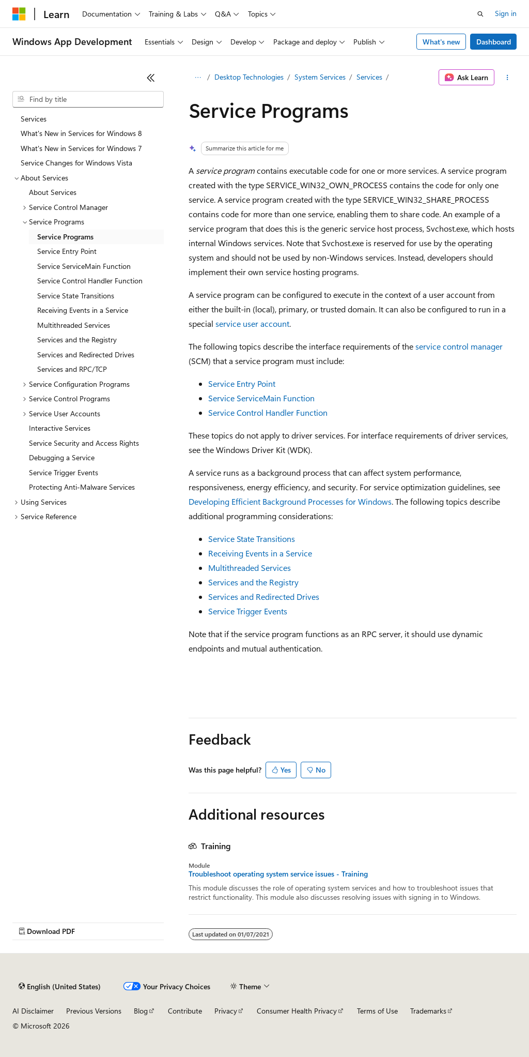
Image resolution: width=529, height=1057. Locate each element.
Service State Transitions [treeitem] (75, 295)
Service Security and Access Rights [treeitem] (84, 443)
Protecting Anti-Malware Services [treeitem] (82, 487)
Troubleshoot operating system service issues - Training (278, 874)
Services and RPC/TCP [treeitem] (72, 369)
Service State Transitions (251, 538)
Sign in (506, 13)
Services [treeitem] (33, 119)
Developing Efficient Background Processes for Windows (290, 501)
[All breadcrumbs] (198, 77)
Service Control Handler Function (268, 412)
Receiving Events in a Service (260, 553)
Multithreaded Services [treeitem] (73, 325)
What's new (441, 42)
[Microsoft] (19, 14)
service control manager (459, 346)
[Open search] (480, 14)
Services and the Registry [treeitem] (77, 339)
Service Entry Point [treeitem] (67, 251)
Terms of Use (377, 1011)
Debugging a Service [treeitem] (62, 457)
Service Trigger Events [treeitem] (63, 472)
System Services (320, 77)
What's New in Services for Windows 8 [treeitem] (81, 133)
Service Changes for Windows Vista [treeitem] (76, 163)
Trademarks (428, 1011)
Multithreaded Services (249, 567)
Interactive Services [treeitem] (59, 428)
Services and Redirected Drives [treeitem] (85, 354)
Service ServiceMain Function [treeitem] (84, 266)
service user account (252, 323)
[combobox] (88, 99)
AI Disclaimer (33, 1011)
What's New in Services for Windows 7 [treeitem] (81, 148)
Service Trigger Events (247, 611)
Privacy (225, 1011)
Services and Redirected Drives (263, 596)
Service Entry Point (241, 383)
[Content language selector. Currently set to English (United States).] (59, 986)
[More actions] (508, 77)
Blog (141, 1011)
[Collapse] (151, 77)
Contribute (185, 1011)
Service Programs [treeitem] (65, 236)
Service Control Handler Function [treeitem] (90, 280)
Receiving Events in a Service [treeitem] (82, 310)
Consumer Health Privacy (297, 1011)
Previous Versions (93, 1011)
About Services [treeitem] (52, 192)
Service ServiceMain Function (261, 397)
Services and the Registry (253, 582)
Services (369, 77)
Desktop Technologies (249, 77)
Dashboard (493, 42)
